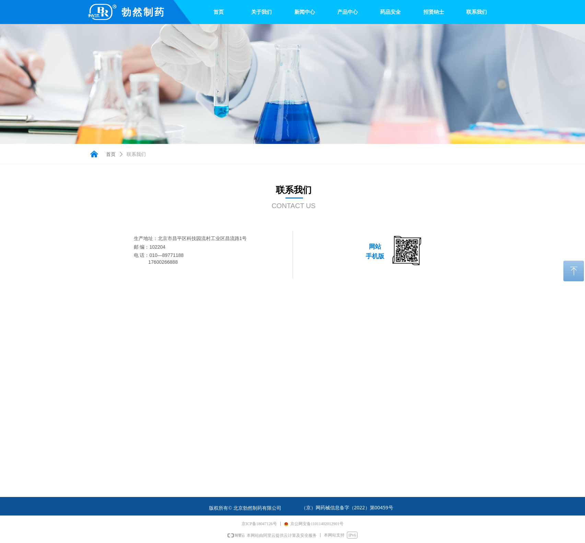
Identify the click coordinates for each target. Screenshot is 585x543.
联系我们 (136, 154)
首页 (111, 154)
